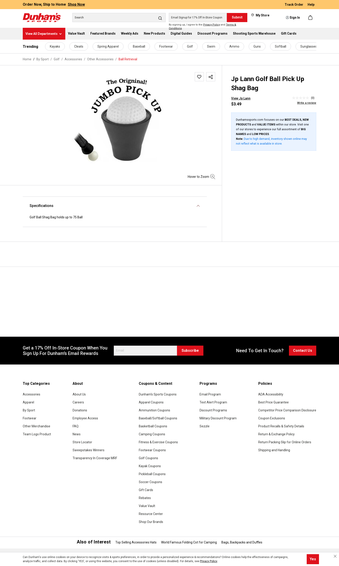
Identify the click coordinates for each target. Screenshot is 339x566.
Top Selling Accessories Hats (136, 542)
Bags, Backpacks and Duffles (241, 542)
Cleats (78, 46)
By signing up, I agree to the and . (202, 26)
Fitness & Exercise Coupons (158, 442)
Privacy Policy (211, 24)
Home (27, 59)
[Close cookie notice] (335, 556)
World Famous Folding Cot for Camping (189, 542)
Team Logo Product (37, 434)
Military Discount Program (218, 418)
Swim (211, 46)
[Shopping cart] (310, 18)
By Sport (29, 410)
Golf (190, 46)
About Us (79, 394)
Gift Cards (146, 490)
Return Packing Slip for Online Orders (284, 442)
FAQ (75, 426)
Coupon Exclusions (271, 418)
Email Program (210, 394)
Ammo (234, 46)
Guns (257, 46)
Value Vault (147, 506)
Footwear (166, 46)
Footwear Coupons (152, 450)
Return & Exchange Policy (276, 434)
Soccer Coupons (150, 482)
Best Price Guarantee (273, 402)
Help (311, 4)
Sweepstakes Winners (88, 450)
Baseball (139, 46)
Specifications (41, 206)
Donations (80, 410)
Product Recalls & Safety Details (281, 426)
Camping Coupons (152, 434)
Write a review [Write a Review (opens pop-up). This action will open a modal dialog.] (306, 102)
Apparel (28, 402)
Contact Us (302, 350)
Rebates (145, 498)
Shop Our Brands (151, 522)
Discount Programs (213, 410)
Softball (280, 46)
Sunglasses (308, 46)
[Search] (119, 17)
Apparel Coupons (151, 402)
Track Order (294, 4)
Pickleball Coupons (152, 474)
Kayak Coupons (150, 466)
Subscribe (190, 350)
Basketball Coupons (153, 426)
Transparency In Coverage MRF (95, 458)
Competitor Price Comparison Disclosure (287, 410)
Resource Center (151, 514)
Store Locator (82, 442)
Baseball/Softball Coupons (158, 418)
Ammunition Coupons (154, 410)
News (77, 434)
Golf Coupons (148, 458)
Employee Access (85, 418)
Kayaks (55, 46)
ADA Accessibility (270, 394)
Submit (237, 17)
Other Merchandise (36, 426)
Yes (313, 559)
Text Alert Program (213, 402)
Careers (78, 402)
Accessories (31, 394)
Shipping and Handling (274, 450)
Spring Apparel (108, 46)
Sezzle (205, 426)
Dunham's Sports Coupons (158, 394)
